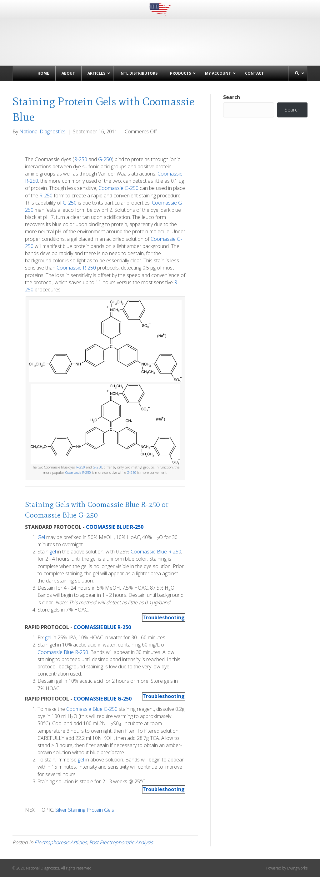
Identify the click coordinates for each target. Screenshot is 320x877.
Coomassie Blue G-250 (61, 514)
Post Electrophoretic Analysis (121, 842)
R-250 (80, 159)
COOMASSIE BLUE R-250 (114, 526)
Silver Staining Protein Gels (84, 809)
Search (231, 97)
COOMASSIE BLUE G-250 (102, 698)
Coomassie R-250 (76, 267)
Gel (41, 537)
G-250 (105, 159)
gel (53, 551)
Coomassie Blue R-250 (124, 504)
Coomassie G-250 (118, 188)
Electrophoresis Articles (60, 842)
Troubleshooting (163, 617)
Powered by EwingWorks (287, 868)
